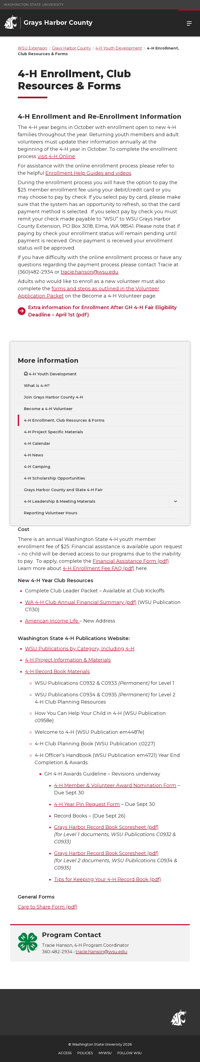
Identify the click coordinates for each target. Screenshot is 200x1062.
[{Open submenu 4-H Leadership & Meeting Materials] (175, 501)
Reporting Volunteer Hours (50, 513)
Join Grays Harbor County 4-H (53, 397)
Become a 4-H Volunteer (48, 408)
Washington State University (34, 4)
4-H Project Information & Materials (68, 660)
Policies (85, 1053)
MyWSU (105, 1053)
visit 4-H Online (56, 156)
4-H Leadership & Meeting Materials (59, 501)
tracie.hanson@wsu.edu (89, 272)
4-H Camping (37, 466)
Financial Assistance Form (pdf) (131, 561)
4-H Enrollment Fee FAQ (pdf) (98, 568)
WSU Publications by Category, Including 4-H (79, 649)
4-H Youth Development (53, 374)
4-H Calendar (37, 443)
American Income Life (52, 621)
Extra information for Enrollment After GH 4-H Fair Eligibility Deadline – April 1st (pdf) (102, 311)
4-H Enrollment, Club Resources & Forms (64, 420)
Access (65, 1053)
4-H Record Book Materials (57, 672)
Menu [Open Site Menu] (189, 22)
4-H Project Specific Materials (53, 431)
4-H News (33, 455)
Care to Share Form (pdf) (47, 907)
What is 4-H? (37, 385)
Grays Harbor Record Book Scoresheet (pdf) (106, 827)
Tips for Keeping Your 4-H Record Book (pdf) (107, 879)
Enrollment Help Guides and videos (88, 173)
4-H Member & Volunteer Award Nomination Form (115, 785)
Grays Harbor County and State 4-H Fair (63, 489)
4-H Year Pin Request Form (87, 804)
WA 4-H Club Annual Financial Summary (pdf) (81, 602)
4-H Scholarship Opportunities (54, 478)
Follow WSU (129, 1053)
